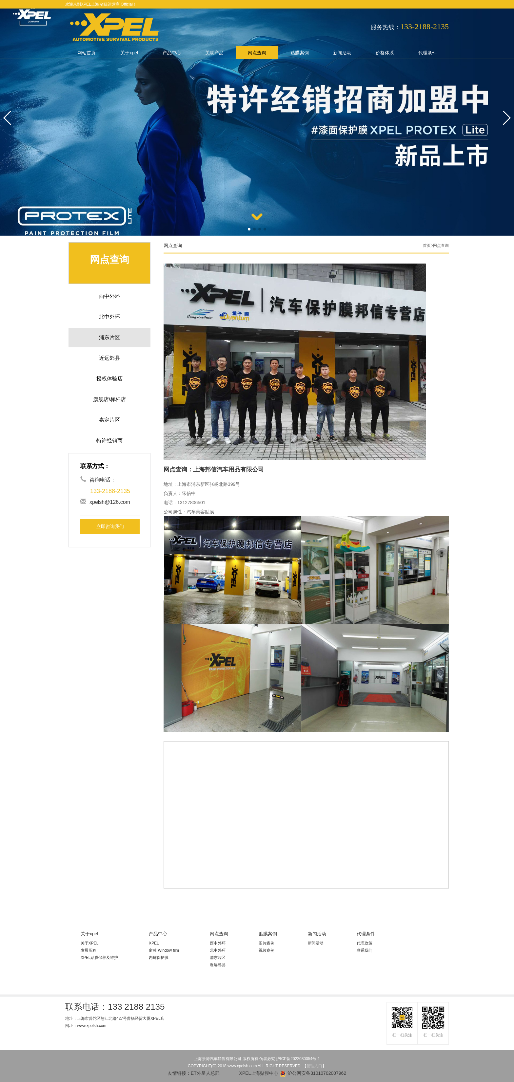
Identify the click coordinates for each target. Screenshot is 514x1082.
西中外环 (218, 943)
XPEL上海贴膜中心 (250, 1073)
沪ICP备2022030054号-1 (298, 1058)
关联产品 (214, 52)
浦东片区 (218, 957)
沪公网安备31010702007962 (313, 1073)
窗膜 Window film (164, 950)
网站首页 (86, 52)
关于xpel (129, 52)
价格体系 (385, 52)
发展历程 (88, 950)
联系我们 (364, 950)
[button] (249, 229)
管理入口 (314, 1066)
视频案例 (266, 950)
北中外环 (218, 950)
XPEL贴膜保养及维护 (99, 957)
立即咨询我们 (110, 526)
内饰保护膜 (158, 957)
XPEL (154, 943)
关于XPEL (90, 943)
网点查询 (257, 52)
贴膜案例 (299, 52)
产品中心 (172, 52)
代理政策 (364, 943)
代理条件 (427, 52)
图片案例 (266, 943)
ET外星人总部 (205, 1073)
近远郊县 (218, 965)
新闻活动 (342, 52)
